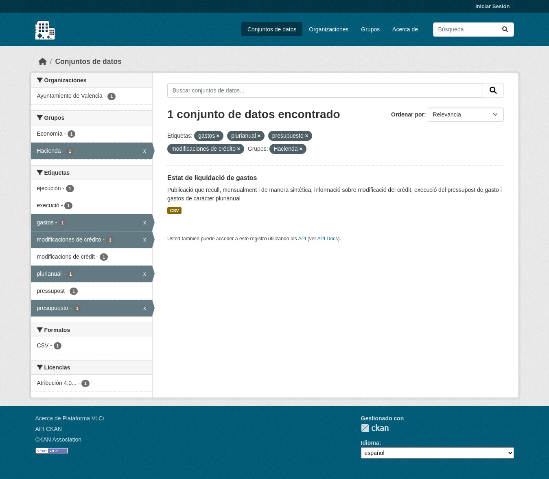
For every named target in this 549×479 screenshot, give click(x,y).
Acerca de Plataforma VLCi (69, 418)
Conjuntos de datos (272, 29)
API (302, 239)
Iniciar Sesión (492, 6)
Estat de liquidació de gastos (212, 177)
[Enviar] (505, 29)
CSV (174, 210)
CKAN (375, 428)
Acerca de (405, 29)
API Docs (327, 239)
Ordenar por (407, 114)
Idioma (370, 442)
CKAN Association (58, 439)
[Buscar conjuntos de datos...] (473, 29)
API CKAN (48, 429)
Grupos (370, 29)
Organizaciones (328, 29)
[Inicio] (43, 61)
